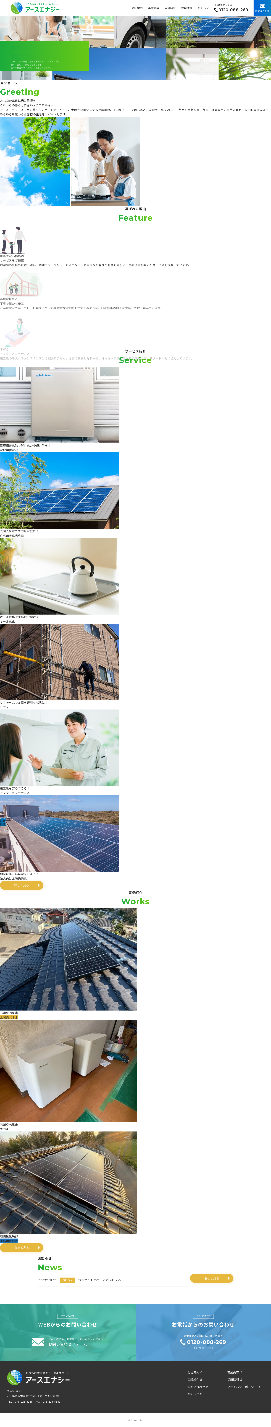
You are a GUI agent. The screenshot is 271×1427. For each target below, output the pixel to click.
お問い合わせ (197, 1387)
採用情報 (186, 8)
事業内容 (153, 8)
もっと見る (21, 1247)
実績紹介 (170, 8)
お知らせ (203, 8)
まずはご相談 (262, 8)
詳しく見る (21, 885)
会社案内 (137, 8)
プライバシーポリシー (243, 1387)
